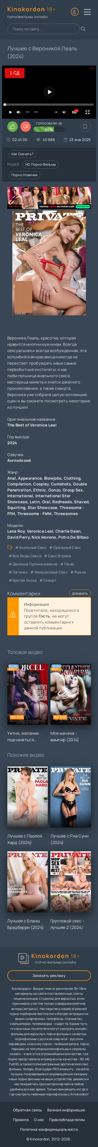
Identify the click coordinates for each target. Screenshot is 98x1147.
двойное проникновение (35, 563)
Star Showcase (42, 507)
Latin (35, 502)
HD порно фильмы (40, 164)
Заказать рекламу (49, 975)
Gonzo (54, 490)
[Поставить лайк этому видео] (12, 126)
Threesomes (66, 513)
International (20, 496)
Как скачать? (22, 154)
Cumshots (61, 484)
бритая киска (25, 580)
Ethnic (39, 490)
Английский (19, 460)
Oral (46, 502)
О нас (39, 1119)
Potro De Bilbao (73, 537)
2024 (12, 443)
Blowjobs (52, 478)
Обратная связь (27, 1109)
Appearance (30, 478)
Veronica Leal (40, 531)
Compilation (19, 484)
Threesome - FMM (34, 513)
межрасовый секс (51, 572)
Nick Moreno (44, 537)
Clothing (72, 478)
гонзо (69, 563)
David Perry (18, 537)
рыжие (80, 572)
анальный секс (33, 547)
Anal (11, 478)
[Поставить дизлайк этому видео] (25, 126)
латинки (20, 572)
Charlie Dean (68, 531)
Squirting (16, 507)
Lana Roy (16, 531)
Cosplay (41, 484)
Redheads (62, 502)
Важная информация (66, 1109)
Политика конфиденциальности (49, 1129)
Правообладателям (67, 1119)
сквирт (49, 580)
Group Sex (73, 490)
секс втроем (59, 555)
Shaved (81, 502)
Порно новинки (24, 174)
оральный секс (67, 547)
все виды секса (27, 555)
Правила (21, 1119)
